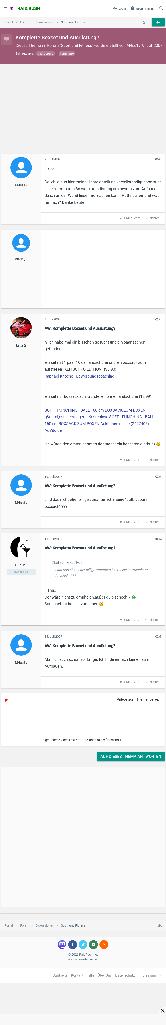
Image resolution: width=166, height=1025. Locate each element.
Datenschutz (125, 975)
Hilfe (90, 975)
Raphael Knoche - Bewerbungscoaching (79, 376)
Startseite (60, 975)
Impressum (147, 975)
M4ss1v (133, 45)
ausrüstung (45, 53)
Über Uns (105, 975)
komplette (67, 53)
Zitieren (154, 218)
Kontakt (77, 975)
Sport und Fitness (76, 45)
